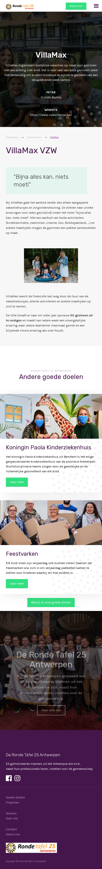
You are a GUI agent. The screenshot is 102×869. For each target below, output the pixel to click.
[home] (17, 5)
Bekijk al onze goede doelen (51, 602)
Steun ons (76, 6)
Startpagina (12, 137)
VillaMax (54, 137)
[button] (96, 6)
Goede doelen (34, 137)
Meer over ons (51, 711)
